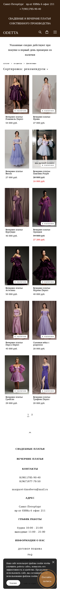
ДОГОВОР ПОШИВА (30, 549)
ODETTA (10, 33)
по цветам (18, 63)
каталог (6, 63)
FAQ (30, 554)
